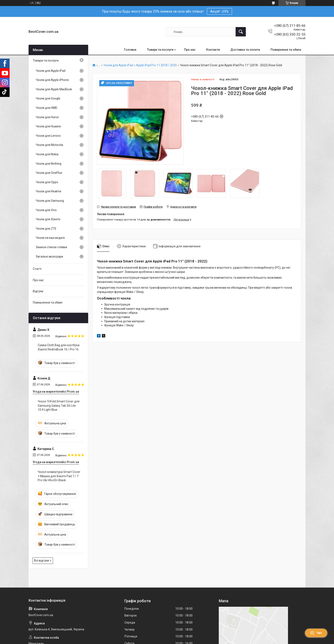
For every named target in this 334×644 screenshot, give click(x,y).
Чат (316, 633)
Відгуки (38, 291)
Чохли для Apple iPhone (52, 80)
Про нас (190, 49)
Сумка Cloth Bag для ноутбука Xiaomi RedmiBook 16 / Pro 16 (58, 347)
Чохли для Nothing (48, 163)
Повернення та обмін (286, 49)
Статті (37, 269)
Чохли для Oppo (47, 182)
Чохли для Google (48, 98)
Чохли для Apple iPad (118, 65)
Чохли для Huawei (48, 126)
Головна (130, 49)
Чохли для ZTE (46, 228)
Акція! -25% (219, 11)
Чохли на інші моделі (50, 237)
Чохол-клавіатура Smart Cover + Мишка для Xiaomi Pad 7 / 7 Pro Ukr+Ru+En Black (59, 476)
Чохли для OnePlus (49, 172)
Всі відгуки (41, 560)
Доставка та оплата (245, 49)
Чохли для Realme (48, 191)
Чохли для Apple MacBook (54, 89)
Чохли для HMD (46, 107)
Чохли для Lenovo (48, 135)
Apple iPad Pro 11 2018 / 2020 (156, 65)
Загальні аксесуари (49, 256)
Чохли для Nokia (47, 154)
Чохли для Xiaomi (48, 219)
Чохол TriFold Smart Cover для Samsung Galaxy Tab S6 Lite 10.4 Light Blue (58, 405)
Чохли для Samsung (50, 200)
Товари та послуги (160, 49)
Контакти (213, 49)
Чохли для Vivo (46, 210)
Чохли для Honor (47, 117)
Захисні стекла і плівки (51, 247)
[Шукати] (241, 31)
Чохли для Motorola (49, 145)
